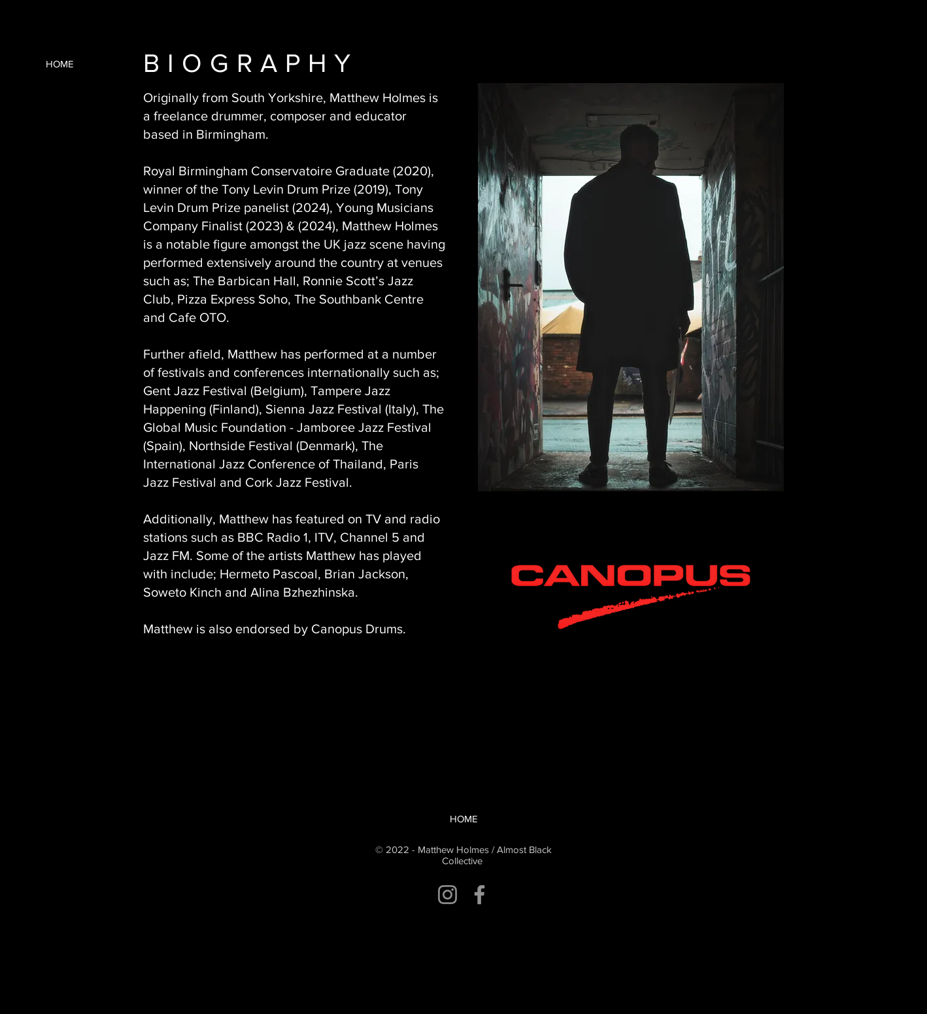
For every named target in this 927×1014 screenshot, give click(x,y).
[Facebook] (479, 894)
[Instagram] (447, 894)
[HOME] (59, 63)
